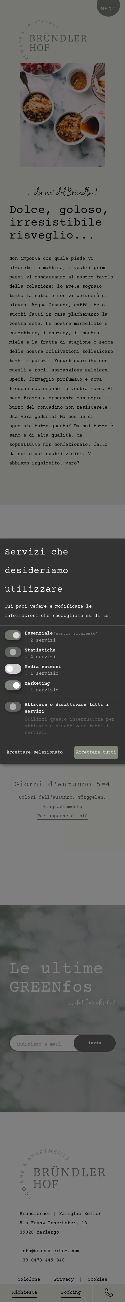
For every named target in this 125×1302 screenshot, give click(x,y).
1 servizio (41, 673)
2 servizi (40, 640)
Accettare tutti (96, 752)
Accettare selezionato (35, 752)
